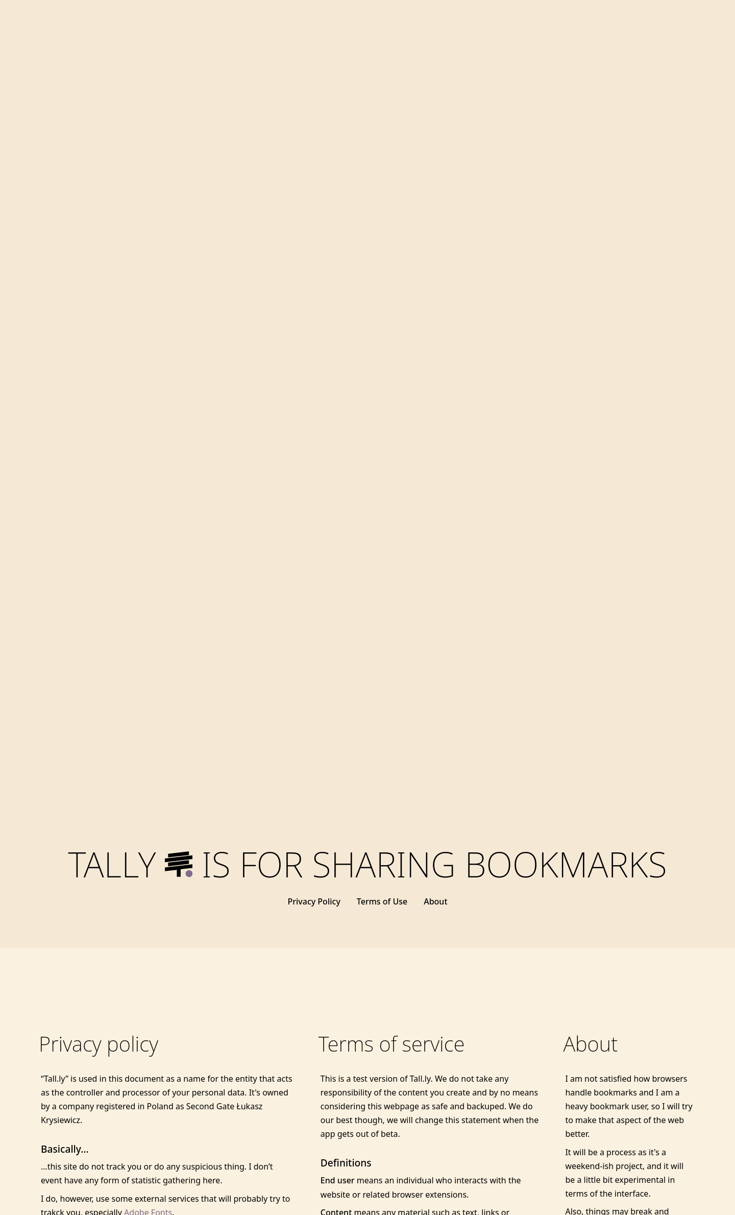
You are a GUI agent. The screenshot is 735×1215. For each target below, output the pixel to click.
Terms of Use (382, 901)
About (435, 901)
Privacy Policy (313, 901)
